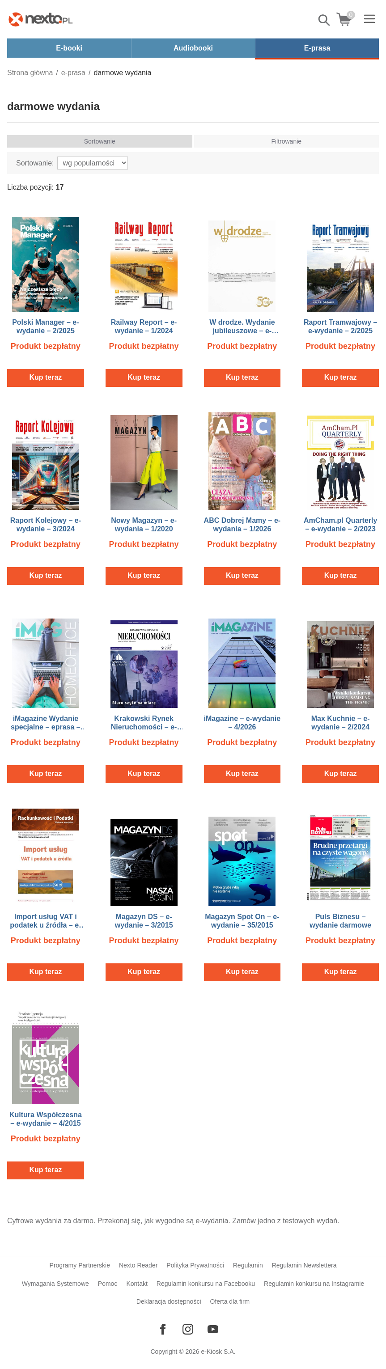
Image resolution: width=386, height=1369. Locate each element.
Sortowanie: (35, 163)
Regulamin (248, 1265)
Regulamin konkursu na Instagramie (314, 1283)
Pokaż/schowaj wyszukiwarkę (324, 20)
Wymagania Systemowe (55, 1283)
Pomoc (108, 1283)
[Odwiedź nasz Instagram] (188, 1329)
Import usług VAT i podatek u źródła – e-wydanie (45, 925)
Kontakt (136, 1283)
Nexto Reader (138, 1265)
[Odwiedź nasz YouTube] (213, 1329)
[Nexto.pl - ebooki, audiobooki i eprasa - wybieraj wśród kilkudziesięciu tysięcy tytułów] (40, 19)
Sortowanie (99, 141)
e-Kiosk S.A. (218, 1351)
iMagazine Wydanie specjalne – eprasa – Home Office (46, 727)
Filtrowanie (286, 141)
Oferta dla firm (230, 1301)
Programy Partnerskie (80, 1265)
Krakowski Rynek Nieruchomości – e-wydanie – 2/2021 (144, 727)
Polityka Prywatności (195, 1265)
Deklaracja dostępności (168, 1301)
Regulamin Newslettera (304, 1265)
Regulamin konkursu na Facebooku (206, 1283)
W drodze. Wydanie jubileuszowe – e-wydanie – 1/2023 (242, 330)
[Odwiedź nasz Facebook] (163, 1329)
